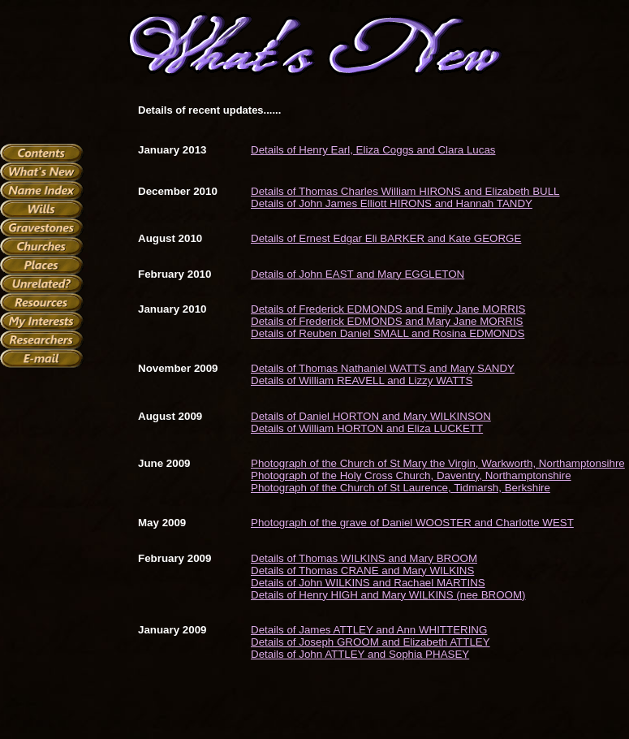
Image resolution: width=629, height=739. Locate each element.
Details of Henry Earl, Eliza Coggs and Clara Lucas (373, 150)
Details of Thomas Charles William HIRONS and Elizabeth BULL (405, 191)
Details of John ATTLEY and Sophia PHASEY (360, 654)
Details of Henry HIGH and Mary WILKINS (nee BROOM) (388, 595)
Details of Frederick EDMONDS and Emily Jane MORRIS (388, 309)
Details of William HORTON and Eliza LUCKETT (367, 428)
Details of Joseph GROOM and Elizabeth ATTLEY (370, 642)
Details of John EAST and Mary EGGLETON (357, 274)
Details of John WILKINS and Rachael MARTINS (368, 583)
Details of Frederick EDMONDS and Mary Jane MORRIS (387, 321)
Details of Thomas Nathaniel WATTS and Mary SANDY (383, 368)
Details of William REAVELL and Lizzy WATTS (361, 380)
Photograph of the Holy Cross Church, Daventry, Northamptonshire (411, 475)
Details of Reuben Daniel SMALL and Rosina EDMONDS (387, 333)
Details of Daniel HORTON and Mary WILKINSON (371, 416)
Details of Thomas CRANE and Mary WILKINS (362, 570)
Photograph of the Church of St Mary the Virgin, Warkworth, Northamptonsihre (438, 463)
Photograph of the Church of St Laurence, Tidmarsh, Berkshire (400, 488)
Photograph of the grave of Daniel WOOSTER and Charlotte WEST (412, 522)
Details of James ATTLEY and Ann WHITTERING (369, 630)
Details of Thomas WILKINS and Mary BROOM (364, 558)
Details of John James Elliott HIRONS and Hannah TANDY (391, 203)
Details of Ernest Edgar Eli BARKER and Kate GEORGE (386, 238)
